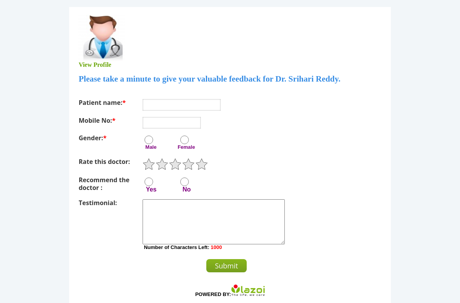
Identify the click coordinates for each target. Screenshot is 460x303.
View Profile (94, 64)
